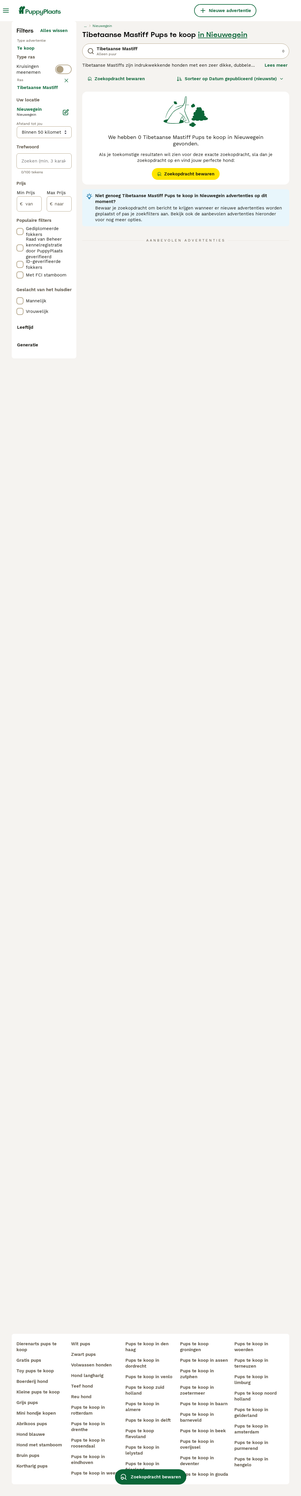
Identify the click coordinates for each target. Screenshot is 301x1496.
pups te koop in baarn (204, 1403)
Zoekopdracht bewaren (116, 186)
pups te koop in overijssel (197, 1444)
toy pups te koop (35, 1370)
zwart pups (83, 1354)
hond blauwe (30, 1434)
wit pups (80, 1343)
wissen (60, 227)
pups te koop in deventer (197, 1460)
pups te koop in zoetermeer (197, 1390)
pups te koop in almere (142, 1406)
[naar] (59, 488)
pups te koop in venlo (148, 1376)
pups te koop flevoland (139, 1433)
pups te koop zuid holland (144, 1390)
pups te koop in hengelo (251, 1462)
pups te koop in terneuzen (251, 1363)
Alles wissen (54, 138)
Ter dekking (34, 190)
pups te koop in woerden (251, 1346)
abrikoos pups (31, 1423)
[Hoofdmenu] (6, 10)
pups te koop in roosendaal (88, 1443)
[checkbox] (20, 258)
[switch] (63, 214)
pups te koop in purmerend (251, 1445)
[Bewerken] (66, 396)
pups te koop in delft (148, 1420)
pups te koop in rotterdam (88, 1410)
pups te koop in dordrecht (142, 1363)
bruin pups (27, 1455)
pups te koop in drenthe (88, 1426)
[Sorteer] (230, 187)
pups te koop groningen (194, 1346)
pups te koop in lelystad (142, 1450)
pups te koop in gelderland (251, 1412)
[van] (29, 488)
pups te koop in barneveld (197, 1417)
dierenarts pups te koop (36, 1346)
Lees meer (276, 173)
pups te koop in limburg (251, 1379)
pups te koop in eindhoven (88, 1459)
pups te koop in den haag (147, 1346)
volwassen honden (91, 1365)
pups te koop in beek (203, 1430)
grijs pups (27, 1402)
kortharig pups (32, 1466)
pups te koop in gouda (204, 1474)
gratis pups (28, 1360)
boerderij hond (32, 1381)
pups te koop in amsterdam (251, 1429)
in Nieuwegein (222, 143)
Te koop (30, 162)
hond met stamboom (39, 1445)
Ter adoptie (34, 176)
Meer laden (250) (53, 370)
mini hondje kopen (36, 1413)
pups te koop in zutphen (197, 1373)
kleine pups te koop (38, 1392)
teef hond (82, 1386)
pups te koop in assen (204, 1360)
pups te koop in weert (95, 1473)
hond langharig (87, 1375)
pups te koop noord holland (255, 1396)
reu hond (81, 1396)
